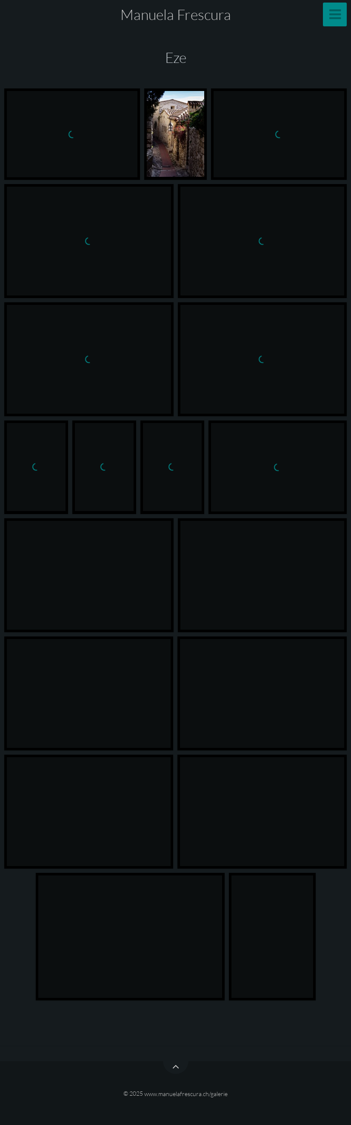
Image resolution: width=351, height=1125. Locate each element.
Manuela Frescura (175, 14)
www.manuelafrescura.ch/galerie (186, 1093)
